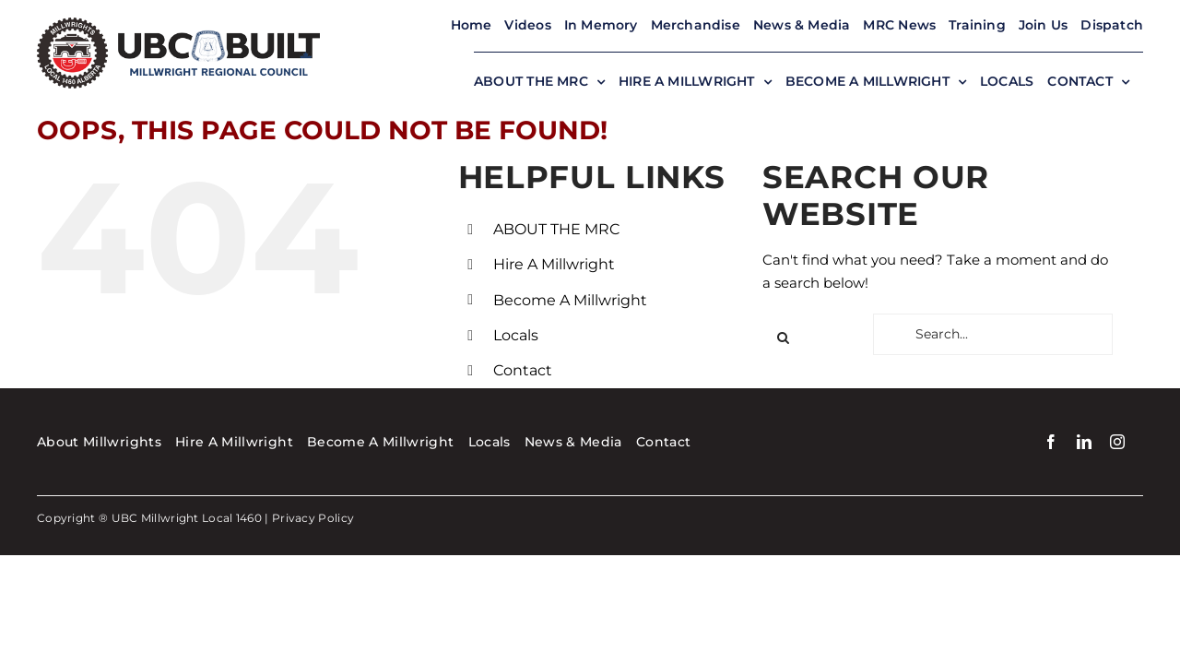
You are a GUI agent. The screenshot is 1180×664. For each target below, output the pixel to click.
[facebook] (1051, 441)
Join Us (1043, 25)
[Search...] (993, 334)
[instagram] (1117, 441)
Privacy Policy (313, 518)
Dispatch (1111, 25)
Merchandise (695, 25)
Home (471, 25)
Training (977, 25)
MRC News (899, 25)
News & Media (802, 25)
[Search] (783, 338)
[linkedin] (1084, 441)
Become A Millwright (570, 300)
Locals (515, 335)
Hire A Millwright (554, 264)
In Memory (601, 25)
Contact (522, 370)
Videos (527, 25)
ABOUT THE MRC (556, 229)
